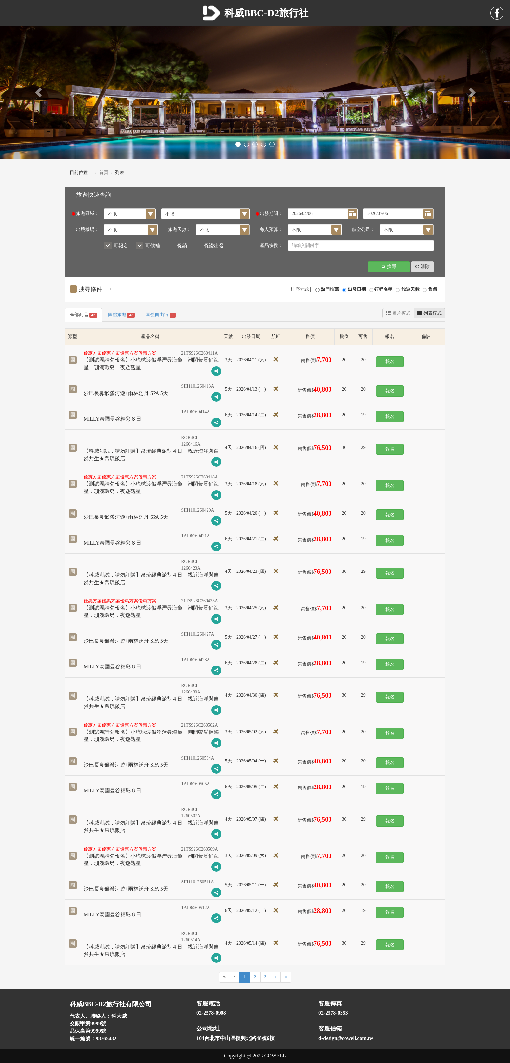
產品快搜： (271, 245)
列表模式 (429, 313)
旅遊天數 (410, 289)
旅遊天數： (179, 229)
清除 (422, 267)
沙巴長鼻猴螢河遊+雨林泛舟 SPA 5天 (126, 393)
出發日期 (357, 289)
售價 (432, 289)
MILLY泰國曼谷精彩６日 (112, 419)
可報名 (121, 245)
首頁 (103, 172)
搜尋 (389, 267)
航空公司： (363, 229)
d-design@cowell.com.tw (345, 1038)
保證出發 (214, 245)
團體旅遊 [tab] (121, 315)
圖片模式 (398, 313)
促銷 (182, 245)
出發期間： (271, 213)
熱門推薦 (330, 289)
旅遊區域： (87, 213)
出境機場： (87, 229)
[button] (38, 92)
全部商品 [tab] (83, 315)
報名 (390, 361)
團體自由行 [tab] (160, 315)
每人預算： (271, 229)
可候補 (152, 245)
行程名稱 (383, 289)
